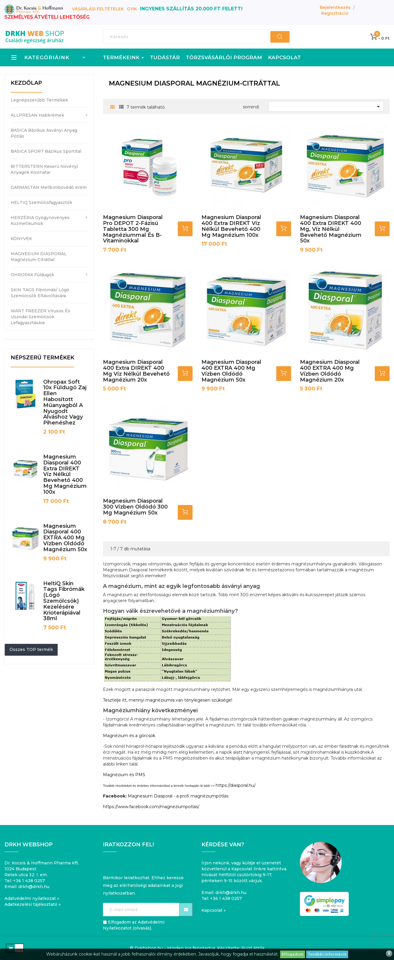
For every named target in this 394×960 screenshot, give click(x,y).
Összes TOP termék (31, 649)
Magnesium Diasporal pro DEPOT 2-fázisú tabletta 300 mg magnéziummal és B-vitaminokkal (133, 229)
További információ (327, 954)
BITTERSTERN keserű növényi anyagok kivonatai (44, 169)
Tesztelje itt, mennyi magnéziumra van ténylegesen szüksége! (167, 700)
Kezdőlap (26, 83)
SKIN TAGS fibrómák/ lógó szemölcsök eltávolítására (40, 292)
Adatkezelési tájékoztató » (32, 904)
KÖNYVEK (21, 238)
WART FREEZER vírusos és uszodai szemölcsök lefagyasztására (40, 316)
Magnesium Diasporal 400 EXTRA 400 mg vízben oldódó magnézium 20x (330, 371)
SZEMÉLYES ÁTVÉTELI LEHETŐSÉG (47, 17)
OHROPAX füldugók (32, 274)
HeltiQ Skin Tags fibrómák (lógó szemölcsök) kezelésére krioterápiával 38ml (64, 601)
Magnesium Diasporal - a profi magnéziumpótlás (178, 796)
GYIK (132, 9)
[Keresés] (197, 36)
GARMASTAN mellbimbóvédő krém (49, 187)
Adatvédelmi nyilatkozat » (31, 898)
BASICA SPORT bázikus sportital (46, 151)
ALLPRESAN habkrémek (37, 115)
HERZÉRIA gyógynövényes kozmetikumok (40, 220)
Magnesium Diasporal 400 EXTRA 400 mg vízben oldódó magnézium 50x (65, 538)
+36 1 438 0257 (29, 880)
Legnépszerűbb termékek (39, 100)
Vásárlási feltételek (98, 9)
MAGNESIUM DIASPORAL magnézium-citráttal (39, 256)
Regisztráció (334, 13)
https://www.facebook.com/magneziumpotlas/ (151, 806)
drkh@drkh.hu (33, 886)
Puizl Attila (252, 948)
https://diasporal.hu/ (236, 785)
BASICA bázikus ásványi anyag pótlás (44, 133)
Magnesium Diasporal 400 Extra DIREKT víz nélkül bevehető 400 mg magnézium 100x (65, 474)
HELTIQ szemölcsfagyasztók (41, 202)
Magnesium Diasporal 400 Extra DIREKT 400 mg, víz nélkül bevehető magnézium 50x (330, 229)
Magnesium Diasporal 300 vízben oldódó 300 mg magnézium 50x (135, 507)
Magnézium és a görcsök (129, 735)
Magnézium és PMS (124, 774)
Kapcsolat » (213, 910)
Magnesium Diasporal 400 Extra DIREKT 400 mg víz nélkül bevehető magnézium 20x (136, 371)
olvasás (142, 928)
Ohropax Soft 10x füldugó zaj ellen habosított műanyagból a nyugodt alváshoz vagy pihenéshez (64, 402)
